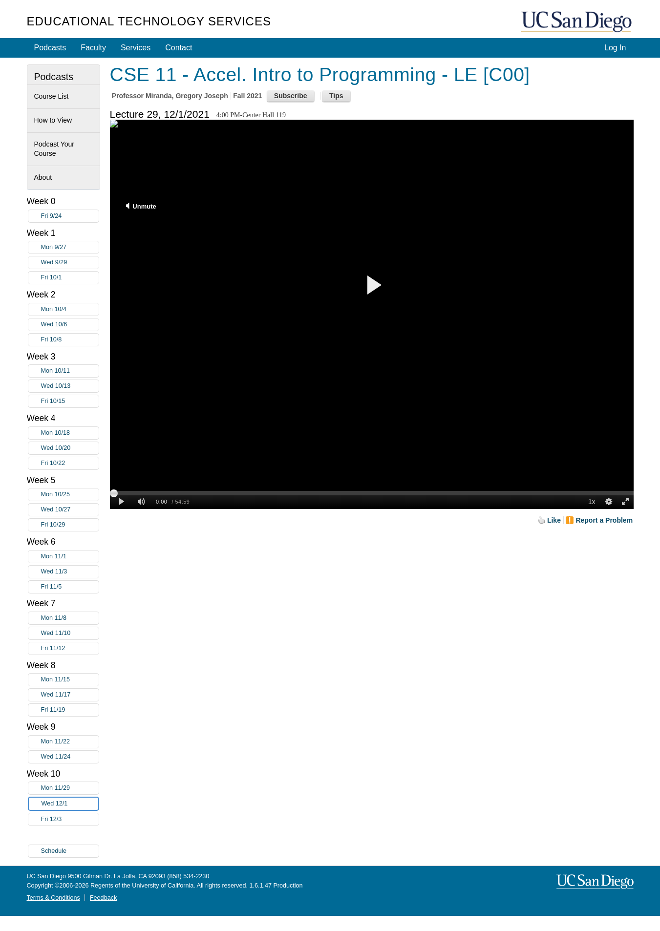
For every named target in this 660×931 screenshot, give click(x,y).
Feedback (103, 897)
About (43, 177)
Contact (178, 47)
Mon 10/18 (70, 433)
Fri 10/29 (70, 525)
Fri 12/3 (70, 819)
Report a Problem (604, 520)
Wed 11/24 (70, 757)
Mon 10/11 (70, 371)
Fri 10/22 (70, 463)
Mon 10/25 (70, 494)
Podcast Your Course (54, 149)
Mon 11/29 (70, 788)
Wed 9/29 (70, 262)
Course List (51, 96)
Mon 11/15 (70, 680)
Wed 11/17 (70, 695)
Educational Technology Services (149, 21)
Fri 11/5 (70, 587)
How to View (53, 120)
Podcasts (50, 47)
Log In (615, 47)
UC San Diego (577, 22)
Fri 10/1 (70, 278)
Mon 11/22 (70, 742)
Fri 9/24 (70, 216)
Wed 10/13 (70, 386)
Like (554, 520)
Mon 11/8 (70, 618)
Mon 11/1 (70, 556)
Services (135, 47)
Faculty (93, 47)
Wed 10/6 (70, 324)
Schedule (54, 850)
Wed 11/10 (70, 633)
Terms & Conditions (53, 897)
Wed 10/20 (70, 448)
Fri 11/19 (70, 710)
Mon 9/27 (70, 247)
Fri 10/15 (70, 401)
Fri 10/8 (70, 340)
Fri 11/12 (70, 648)
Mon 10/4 (70, 309)
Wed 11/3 (70, 572)
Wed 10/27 (70, 510)
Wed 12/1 (70, 804)
